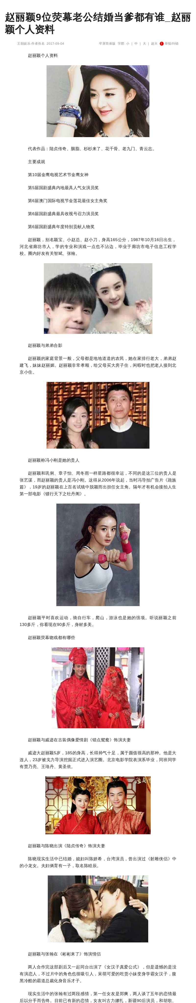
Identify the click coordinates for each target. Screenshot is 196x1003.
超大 (154, 43)
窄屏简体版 (107, 43)
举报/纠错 (169, 43)
